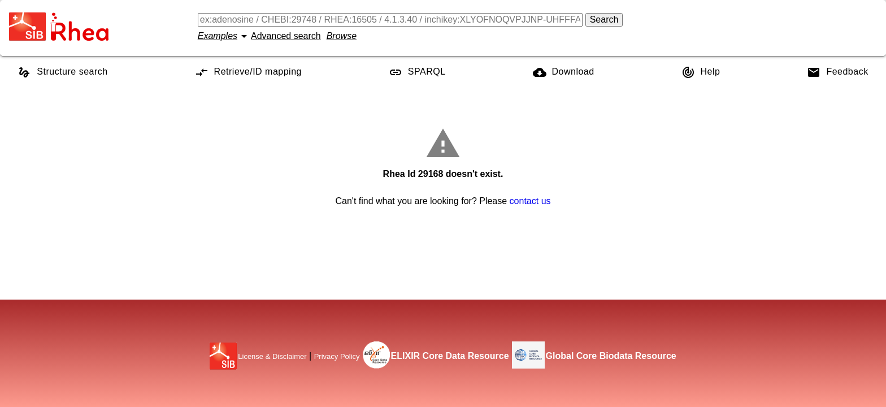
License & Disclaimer (272, 356)
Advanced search (286, 36)
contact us (530, 201)
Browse (342, 36)
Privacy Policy (337, 356)
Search (604, 19)
